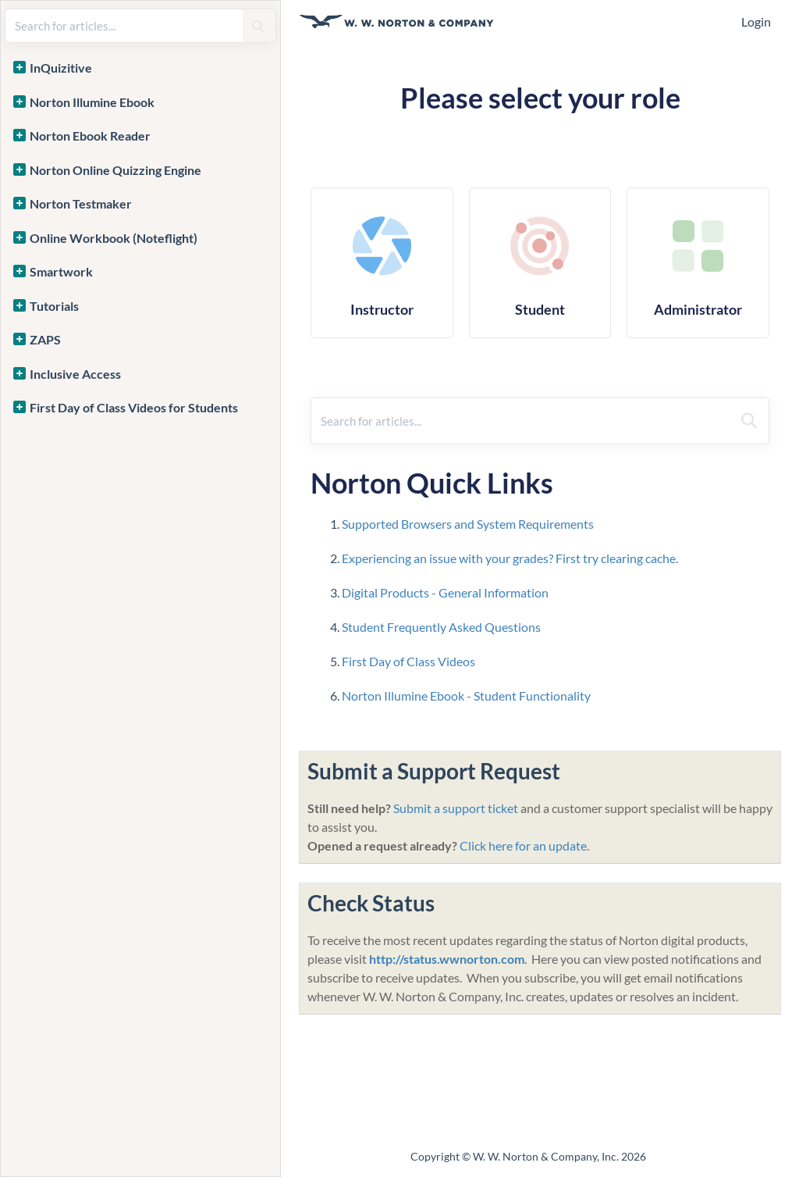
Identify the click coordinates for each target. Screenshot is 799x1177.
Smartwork (61, 271)
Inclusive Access (75, 373)
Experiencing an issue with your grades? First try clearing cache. (510, 558)
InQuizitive (61, 67)
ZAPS (45, 339)
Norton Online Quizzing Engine (115, 169)
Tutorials (54, 305)
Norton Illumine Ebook (92, 102)
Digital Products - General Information (445, 592)
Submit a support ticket (455, 808)
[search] (124, 25)
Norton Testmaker (81, 203)
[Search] (257, 25)
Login (756, 21)
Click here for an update (523, 845)
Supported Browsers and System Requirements (468, 523)
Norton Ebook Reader (90, 135)
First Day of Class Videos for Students (134, 407)
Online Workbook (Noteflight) (113, 237)
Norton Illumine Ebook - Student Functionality (467, 695)
